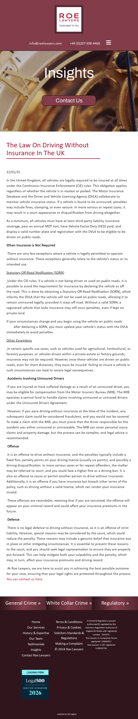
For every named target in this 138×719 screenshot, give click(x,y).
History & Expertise (36, 633)
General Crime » (23, 603)
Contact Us (69, 100)
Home (36, 622)
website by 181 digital (67, 714)
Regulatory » (115, 603)
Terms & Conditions (69, 622)
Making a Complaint (69, 644)
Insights (36, 650)
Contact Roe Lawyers (36, 655)
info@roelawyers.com (45, 43)
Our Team (36, 639)
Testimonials (36, 644)
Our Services (36, 627)
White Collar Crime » (69, 603)
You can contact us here (24, 579)
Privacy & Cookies (69, 627)
